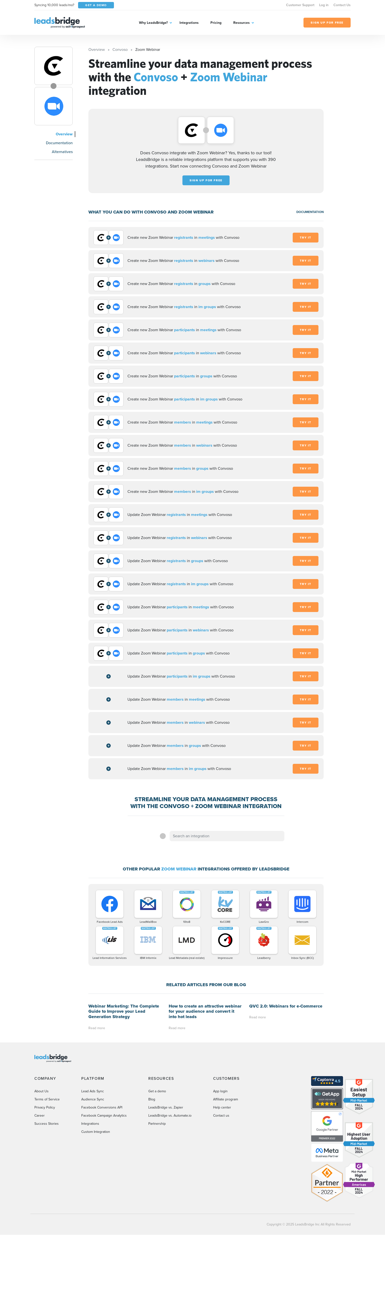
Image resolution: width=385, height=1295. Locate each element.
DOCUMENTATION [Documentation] (310, 212)
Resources (241, 22)
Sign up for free (206, 180)
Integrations (189, 22)
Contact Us (342, 5)
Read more (96, 1028)
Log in (324, 5)
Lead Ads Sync (92, 1091)
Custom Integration (95, 1131)
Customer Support (300, 5)
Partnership (157, 1123)
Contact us (221, 1115)
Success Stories (46, 1123)
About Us (41, 1091)
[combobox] (227, 836)
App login (220, 1091)
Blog (151, 1099)
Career (39, 1115)
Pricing (215, 22)
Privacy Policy (44, 1107)
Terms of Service (47, 1099)
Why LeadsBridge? (153, 22)
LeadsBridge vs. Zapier (165, 1107)
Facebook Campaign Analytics (104, 1115)
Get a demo (157, 1091)
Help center (222, 1107)
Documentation (59, 143)
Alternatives (62, 152)
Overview (64, 134)
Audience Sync (92, 1099)
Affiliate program (225, 1099)
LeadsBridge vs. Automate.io (170, 1115)
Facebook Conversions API (101, 1107)
